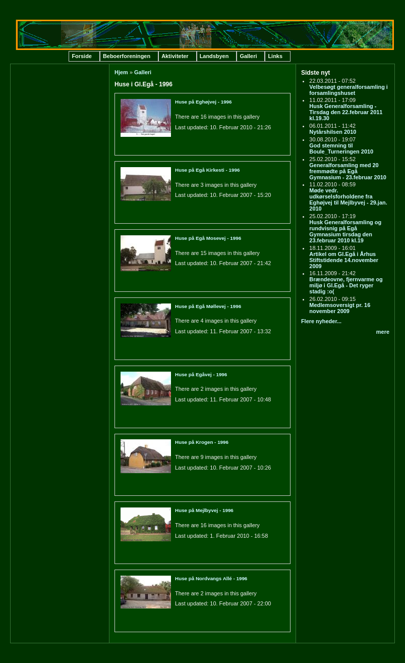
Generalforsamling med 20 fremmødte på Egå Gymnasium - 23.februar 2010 (347, 171)
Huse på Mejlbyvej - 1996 (204, 510)
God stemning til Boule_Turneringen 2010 (341, 148)
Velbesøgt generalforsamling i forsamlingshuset (348, 90)
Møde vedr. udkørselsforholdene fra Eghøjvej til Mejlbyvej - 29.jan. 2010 (348, 199)
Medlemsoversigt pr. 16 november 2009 (339, 308)
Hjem (121, 72)
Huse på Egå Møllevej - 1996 (208, 306)
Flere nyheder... (321, 321)
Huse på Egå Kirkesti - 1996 (207, 170)
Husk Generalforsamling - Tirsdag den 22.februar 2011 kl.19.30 (345, 112)
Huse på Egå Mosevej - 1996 (208, 238)
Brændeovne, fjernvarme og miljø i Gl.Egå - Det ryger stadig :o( (345, 285)
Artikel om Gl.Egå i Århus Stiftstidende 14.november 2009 (343, 260)
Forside (82, 56)
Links (275, 56)
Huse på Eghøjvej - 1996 (203, 102)
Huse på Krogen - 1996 (201, 442)
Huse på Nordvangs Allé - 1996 (211, 578)
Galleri (248, 56)
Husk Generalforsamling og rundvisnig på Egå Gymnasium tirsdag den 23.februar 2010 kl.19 (345, 231)
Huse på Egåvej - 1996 (201, 374)
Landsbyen (214, 56)
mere (382, 332)
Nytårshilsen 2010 (332, 132)
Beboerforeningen (126, 56)
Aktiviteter (175, 56)
